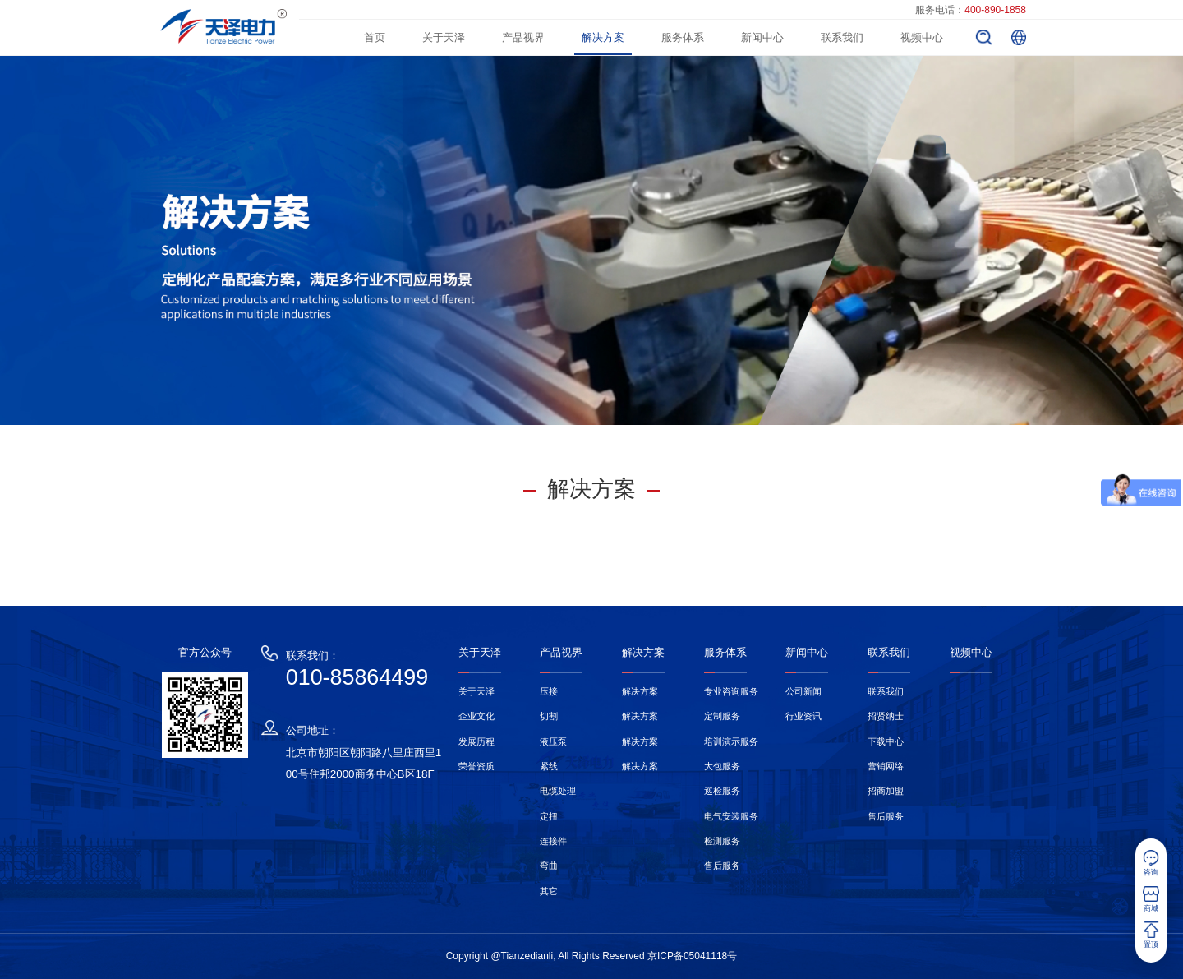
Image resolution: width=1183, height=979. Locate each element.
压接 (549, 691)
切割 (549, 716)
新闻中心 (762, 37)
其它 (549, 891)
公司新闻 (803, 691)
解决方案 (603, 37)
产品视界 (523, 37)
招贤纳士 (886, 716)
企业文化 (476, 716)
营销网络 (886, 766)
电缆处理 (558, 791)
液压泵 (553, 741)
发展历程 (476, 741)
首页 (374, 37)
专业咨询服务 (731, 691)
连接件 (553, 841)
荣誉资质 (476, 766)
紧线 (549, 766)
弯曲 (549, 865)
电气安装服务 (731, 816)
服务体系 (682, 37)
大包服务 (722, 766)
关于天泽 (443, 37)
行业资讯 (803, 716)
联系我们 (842, 37)
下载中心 (886, 741)
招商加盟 (886, 791)
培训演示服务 (731, 741)
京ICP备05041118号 (692, 956)
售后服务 (722, 865)
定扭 (549, 816)
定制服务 (722, 716)
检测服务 (722, 841)
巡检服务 (722, 791)
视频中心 (921, 37)
